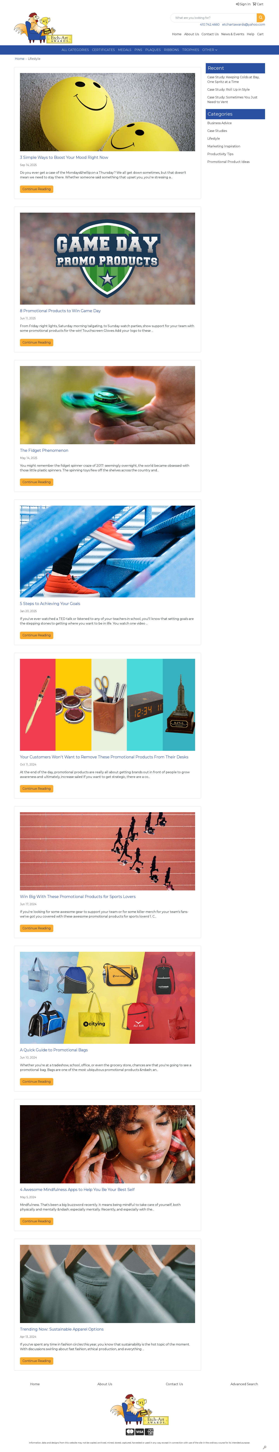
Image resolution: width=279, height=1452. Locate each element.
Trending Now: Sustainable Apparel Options (62, 1329)
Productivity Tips (220, 154)
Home (177, 34)
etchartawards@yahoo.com (243, 24)
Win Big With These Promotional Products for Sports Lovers (78, 896)
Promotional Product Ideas (228, 162)
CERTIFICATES (103, 50)
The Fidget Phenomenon (44, 450)
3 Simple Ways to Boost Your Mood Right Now (64, 157)
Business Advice (219, 123)
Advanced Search (244, 1384)
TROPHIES (190, 50)
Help (250, 34)
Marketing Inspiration (223, 146)
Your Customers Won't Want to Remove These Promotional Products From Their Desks (104, 757)
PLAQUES (153, 50)
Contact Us (210, 34)
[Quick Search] (213, 17)
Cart (260, 34)
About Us (191, 34)
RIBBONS (171, 50)
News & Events (232, 34)
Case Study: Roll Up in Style (228, 89)
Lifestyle (213, 138)
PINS (138, 50)
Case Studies (217, 131)
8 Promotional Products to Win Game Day (60, 310)
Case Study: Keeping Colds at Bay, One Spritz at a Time (233, 79)
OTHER (208, 50)
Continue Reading (36, 189)
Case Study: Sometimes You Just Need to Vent (232, 99)
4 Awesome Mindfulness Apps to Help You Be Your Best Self (77, 1189)
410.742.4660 (210, 24)
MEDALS (124, 50)
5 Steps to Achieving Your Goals (50, 603)
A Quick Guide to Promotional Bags (54, 1050)
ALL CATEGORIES (75, 50)
